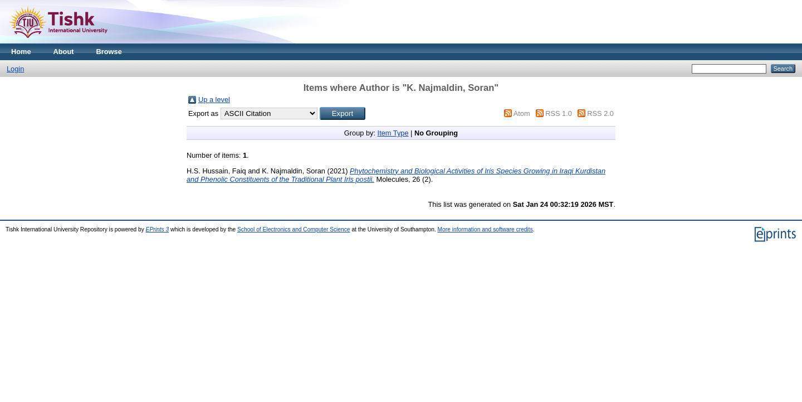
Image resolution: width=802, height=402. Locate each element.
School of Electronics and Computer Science (293, 229)
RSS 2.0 (600, 113)
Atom (522, 113)
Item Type (393, 133)
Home (21, 51)
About (63, 51)
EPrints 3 (157, 229)
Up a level (214, 99)
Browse (109, 51)
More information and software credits (485, 229)
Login (15, 69)
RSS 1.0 (558, 113)
